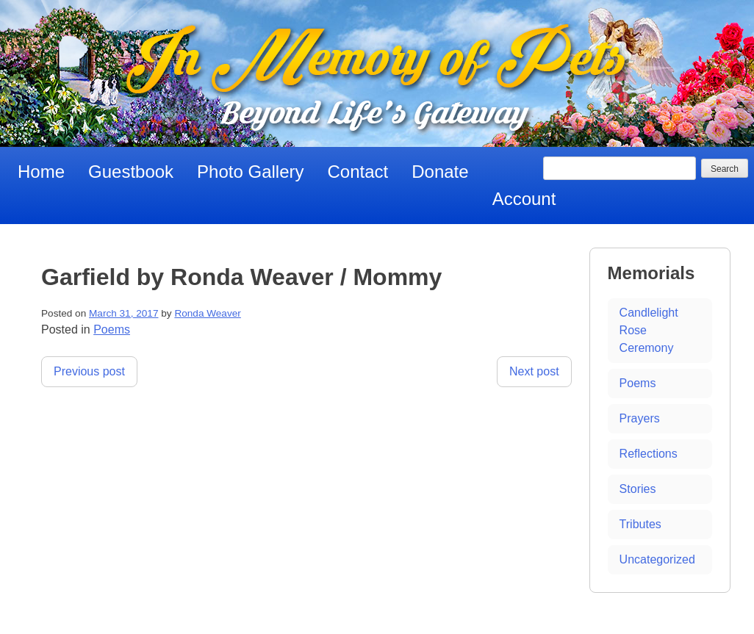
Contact (358, 171)
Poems (111, 329)
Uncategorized (657, 559)
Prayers (640, 418)
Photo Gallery (250, 171)
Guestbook (130, 171)
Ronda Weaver (207, 313)
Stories (638, 489)
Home (41, 171)
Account (524, 199)
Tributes (640, 524)
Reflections (649, 453)
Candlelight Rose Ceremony (649, 330)
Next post (534, 371)
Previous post (89, 371)
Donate (440, 171)
